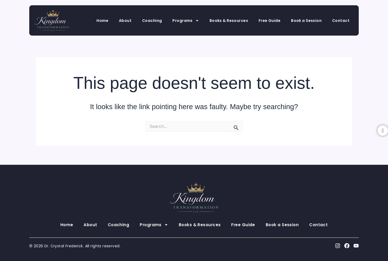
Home (102, 20)
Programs (185, 20)
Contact (341, 20)
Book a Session (306, 20)
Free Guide (269, 20)
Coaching (152, 20)
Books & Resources (229, 20)
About (125, 20)
